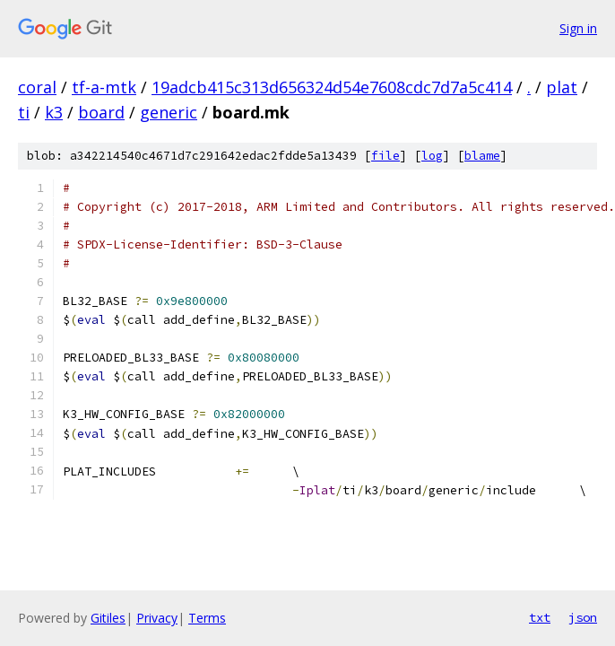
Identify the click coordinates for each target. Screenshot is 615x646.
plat (561, 87)
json (582, 617)
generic (168, 112)
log (432, 155)
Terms (207, 617)
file (385, 155)
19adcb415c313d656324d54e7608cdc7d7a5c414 (332, 87)
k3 (54, 112)
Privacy (157, 617)
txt (539, 617)
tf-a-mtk (104, 87)
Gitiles (108, 617)
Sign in (578, 28)
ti (24, 112)
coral (37, 87)
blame (482, 155)
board (101, 112)
